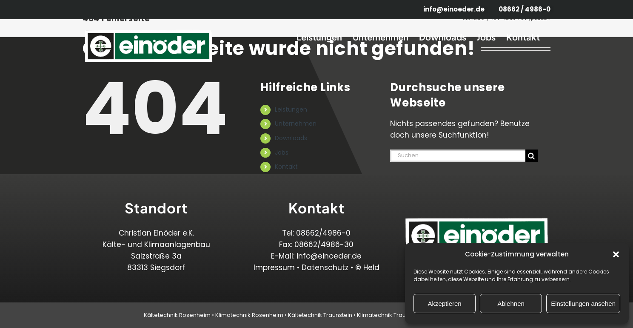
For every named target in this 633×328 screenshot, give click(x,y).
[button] (616, 254)
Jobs (281, 152)
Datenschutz (325, 267)
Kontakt (286, 166)
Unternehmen (295, 123)
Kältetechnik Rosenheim (177, 315)
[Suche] (531, 156)
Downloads (291, 138)
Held (367, 267)
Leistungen (291, 109)
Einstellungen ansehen (583, 303)
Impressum (274, 267)
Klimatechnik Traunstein (389, 315)
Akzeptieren (444, 303)
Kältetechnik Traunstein (320, 315)
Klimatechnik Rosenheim (249, 315)
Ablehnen (510, 303)
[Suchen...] (457, 156)
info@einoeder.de (329, 256)
